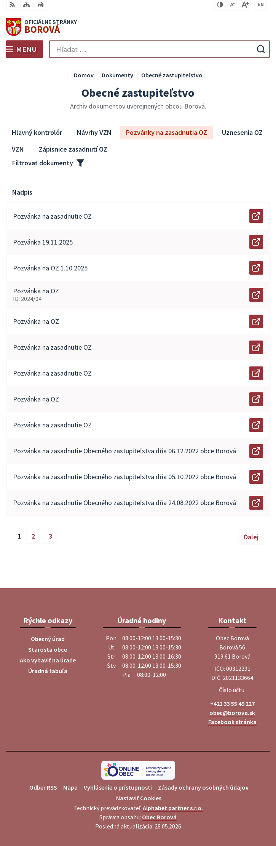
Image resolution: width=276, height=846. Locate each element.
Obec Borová (159, 817)
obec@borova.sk (232, 712)
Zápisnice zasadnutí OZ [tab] (73, 149)
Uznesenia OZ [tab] (242, 132)
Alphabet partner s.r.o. (173, 808)
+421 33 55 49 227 (232, 703)
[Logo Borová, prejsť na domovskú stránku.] (138, 27)
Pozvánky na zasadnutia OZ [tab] (166, 132)
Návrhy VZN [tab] (94, 132)
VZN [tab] (18, 149)
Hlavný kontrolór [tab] (37, 132)
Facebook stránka (232, 722)
